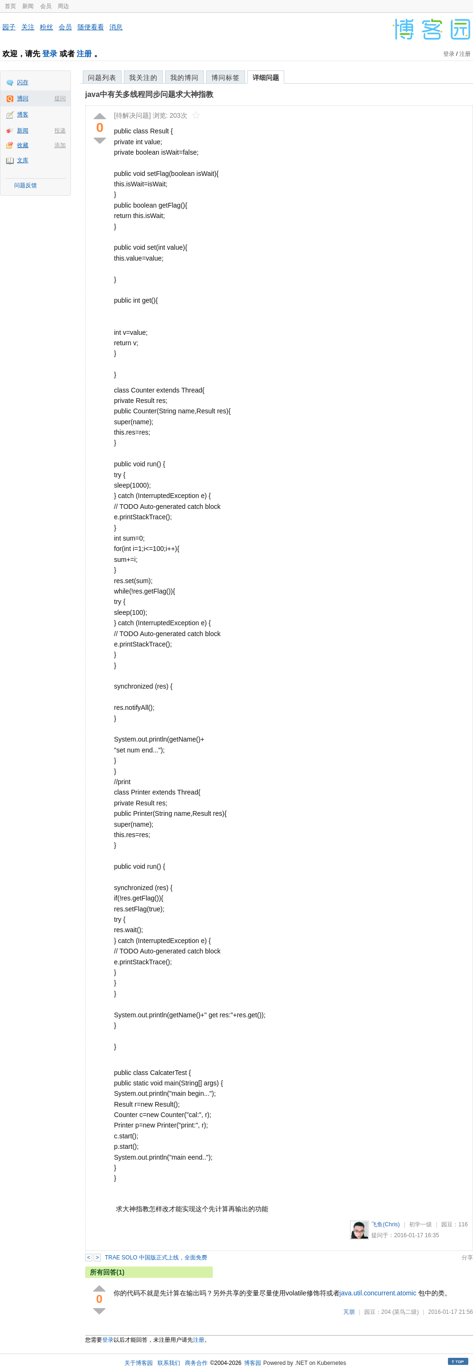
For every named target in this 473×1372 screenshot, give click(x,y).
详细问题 (266, 77)
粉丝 (46, 27)
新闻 (28, 6)
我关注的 (143, 77)
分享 (467, 1257)
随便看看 (91, 27)
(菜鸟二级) (405, 1312)
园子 (9, 27)
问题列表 (102, 77)
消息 (116, 27)
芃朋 (349, 1312)
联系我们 (169, 1363)
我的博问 (184, 77)
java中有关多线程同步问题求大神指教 (149, 94)
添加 (60, 145)
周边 (63, 6)
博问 (22, 98)
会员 (46, 6)
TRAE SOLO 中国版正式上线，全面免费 (156, 1257)
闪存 (22, 82)
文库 (22, 160)
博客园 (252, 1363)
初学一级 (420, 1224)
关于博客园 (138, 1363)
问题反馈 (25, 185)
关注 (28, 27)
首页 (10, 6)
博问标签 (225, 77)
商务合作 (196, 1363)
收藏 (22, 145)
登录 (49, 54)
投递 (60, 130)
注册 (84, 54)
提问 (60, 98)
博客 (22, 114)
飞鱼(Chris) (385, 1224)
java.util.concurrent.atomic (378, 1293)
